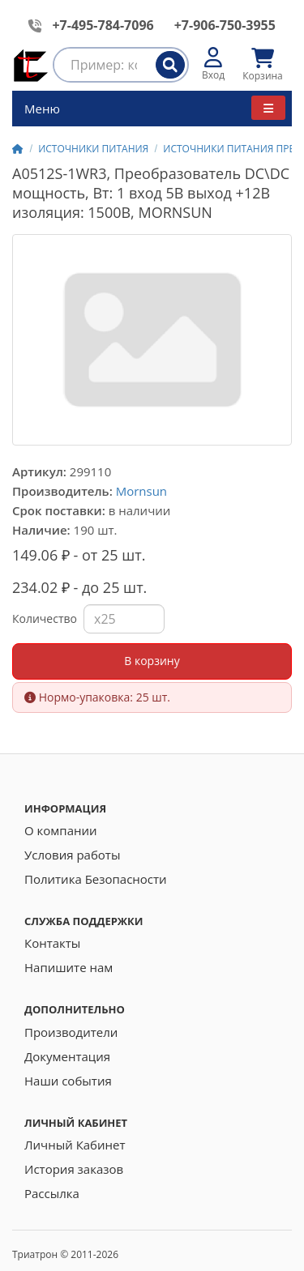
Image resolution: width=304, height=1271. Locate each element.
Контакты (52, 943)
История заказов (73, 1169)
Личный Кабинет (75, 1145)
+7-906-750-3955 (225, 25)
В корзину (151, 660)
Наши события (68, 1081)
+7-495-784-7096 (102, 25)
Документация (67, 1056)
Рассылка (51, 1193)
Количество (44, 618)
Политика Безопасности (95, 879)
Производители (71, 1032)
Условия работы (72, 855)
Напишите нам (68, 967)
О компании (60, 830)
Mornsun (141, 491)
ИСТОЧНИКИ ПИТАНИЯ (93, 149)
